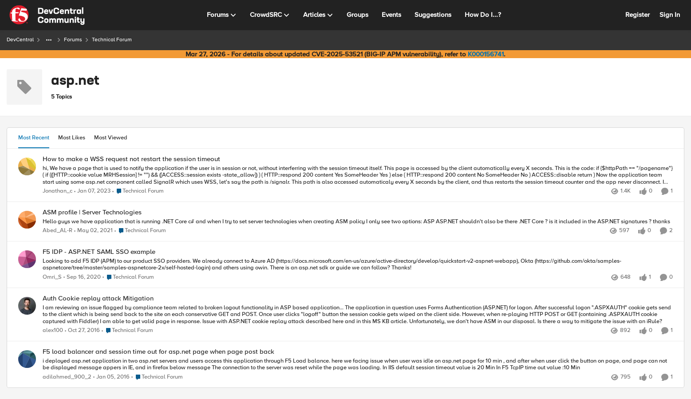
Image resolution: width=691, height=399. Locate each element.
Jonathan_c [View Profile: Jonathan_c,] (57, 191)
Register (637, 15)
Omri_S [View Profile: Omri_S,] (52, 277)
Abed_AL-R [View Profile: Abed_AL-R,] (57, 231)
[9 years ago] (82, 331)
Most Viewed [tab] (110, 137)
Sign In (669, 15)
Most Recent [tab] (33, 137)
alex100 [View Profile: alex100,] (53, 331)
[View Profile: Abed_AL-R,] (27, 220)
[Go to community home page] (47, 15)
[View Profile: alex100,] (27, 306)
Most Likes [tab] (71, 137)
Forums (73, 39)
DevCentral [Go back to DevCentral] (20, 39)
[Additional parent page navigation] (48, 40)
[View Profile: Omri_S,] (27, 259)
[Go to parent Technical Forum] (138, 191)
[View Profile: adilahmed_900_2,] (27, 359)
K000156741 (486, 54)
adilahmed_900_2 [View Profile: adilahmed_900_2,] (67, 377)
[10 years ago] (111, 377)
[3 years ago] (92, 191)
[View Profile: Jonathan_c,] (27, 166)
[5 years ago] (93, 231)
